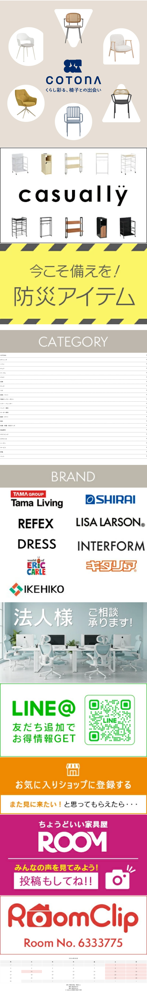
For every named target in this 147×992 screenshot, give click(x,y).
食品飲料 (3, 430)
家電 (1, 452)
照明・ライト (4, 395)
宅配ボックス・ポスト (7, 399)
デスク (2, 377)
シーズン (3, 443)
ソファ (2, 364)
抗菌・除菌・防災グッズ (7, 425)
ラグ (1, 390)
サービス (3, 447)
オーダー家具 (4, 412)
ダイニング (3, 360)
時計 (1, 421)
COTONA (3, 355)
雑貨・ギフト (4, 417)
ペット (2, 456)
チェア (2, 368)
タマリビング (4, 434)
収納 (1, 381)
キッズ (2, 386)
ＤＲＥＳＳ (3, 439)
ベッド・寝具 (4, 408)
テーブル (3, 373)
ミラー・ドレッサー (6, 403)
